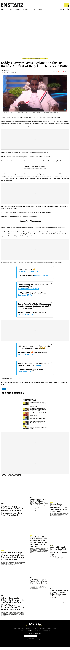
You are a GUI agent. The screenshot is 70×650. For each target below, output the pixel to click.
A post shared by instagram (30, 224)
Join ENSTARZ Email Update (35, 636)
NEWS (3, 9)
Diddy (8, 392)
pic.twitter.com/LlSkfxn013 (28, 292)
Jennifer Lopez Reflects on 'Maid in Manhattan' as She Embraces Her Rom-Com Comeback (12, 514)
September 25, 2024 (41, 279)
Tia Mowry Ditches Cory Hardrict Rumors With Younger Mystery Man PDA (37, 421)
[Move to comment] (68, 74)
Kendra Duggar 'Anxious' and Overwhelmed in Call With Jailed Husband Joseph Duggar (58, 511)
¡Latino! (51, 9)
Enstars (12, 4)
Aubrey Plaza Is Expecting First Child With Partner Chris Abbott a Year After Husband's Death (38, 417)
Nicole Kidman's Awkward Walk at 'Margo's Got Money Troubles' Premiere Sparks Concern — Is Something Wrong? (38, 426)
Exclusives (13, 9)
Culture (35, 631)
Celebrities (24, 9)
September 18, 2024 (25, 298)
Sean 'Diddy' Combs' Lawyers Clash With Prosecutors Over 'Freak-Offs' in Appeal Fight (58, 554)
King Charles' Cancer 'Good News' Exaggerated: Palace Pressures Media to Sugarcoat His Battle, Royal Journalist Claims (38, 407)
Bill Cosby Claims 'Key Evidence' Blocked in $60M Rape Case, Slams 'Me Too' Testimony (39, 505)
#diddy (38, 369)
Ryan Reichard (5, 73)
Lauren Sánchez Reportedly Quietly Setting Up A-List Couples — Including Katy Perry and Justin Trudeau (38, 412)
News (24, 61)
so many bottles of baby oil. (52, 120)
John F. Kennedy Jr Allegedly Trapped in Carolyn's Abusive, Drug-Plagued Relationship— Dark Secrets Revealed (12, 607)
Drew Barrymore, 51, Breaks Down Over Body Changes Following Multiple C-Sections (38, 430)
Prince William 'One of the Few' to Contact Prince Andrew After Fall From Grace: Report (59, 597)
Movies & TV (34, 10)
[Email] (66, 74)
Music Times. (16, 381)
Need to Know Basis (31, 169)
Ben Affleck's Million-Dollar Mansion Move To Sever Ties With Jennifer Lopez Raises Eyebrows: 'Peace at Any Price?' (38, 544)
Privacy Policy (46, 634)
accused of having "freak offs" (37, 235)
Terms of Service (37, 634)
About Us (22, 634)
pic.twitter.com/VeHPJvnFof (29, 275)
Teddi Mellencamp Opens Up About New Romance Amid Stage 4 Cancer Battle (13, 559)
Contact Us (29, 634)
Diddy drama (6, 120)
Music (43, 9)
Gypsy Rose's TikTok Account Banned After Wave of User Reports (38, 584)
